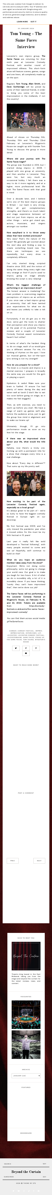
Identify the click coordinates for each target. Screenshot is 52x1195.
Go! (44, 1164)
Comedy (13, 631)
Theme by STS (29, 1183)
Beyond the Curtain (26, 1172)
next (39, 861)
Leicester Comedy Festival (31, 635)
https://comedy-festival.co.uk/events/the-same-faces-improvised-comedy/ (26, 609)
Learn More (22, 22)
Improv (38, 631)
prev (12, 861)
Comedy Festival (26, 631)
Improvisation (17, 633)
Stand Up (39, 637)
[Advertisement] (26, 893)
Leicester (12, 635)
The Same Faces (14, 640)
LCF (39, 633)
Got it (33, 22)
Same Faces (28, 637)
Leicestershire (14, 637)
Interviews (31, 633)
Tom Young (28, 640)
